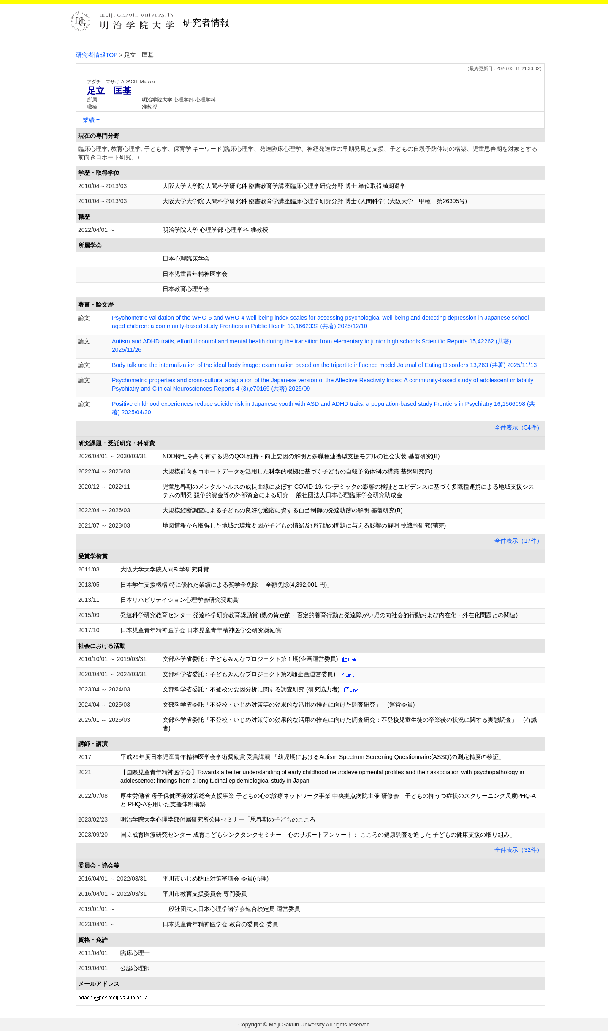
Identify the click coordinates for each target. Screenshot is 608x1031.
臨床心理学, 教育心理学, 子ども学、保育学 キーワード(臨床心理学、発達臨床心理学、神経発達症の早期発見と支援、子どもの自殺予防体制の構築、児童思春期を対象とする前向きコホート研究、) (307, 152)
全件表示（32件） (518, 849)
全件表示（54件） (518, 427)
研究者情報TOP (97, 55)
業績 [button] (89, 120)
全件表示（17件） (518, 540)
